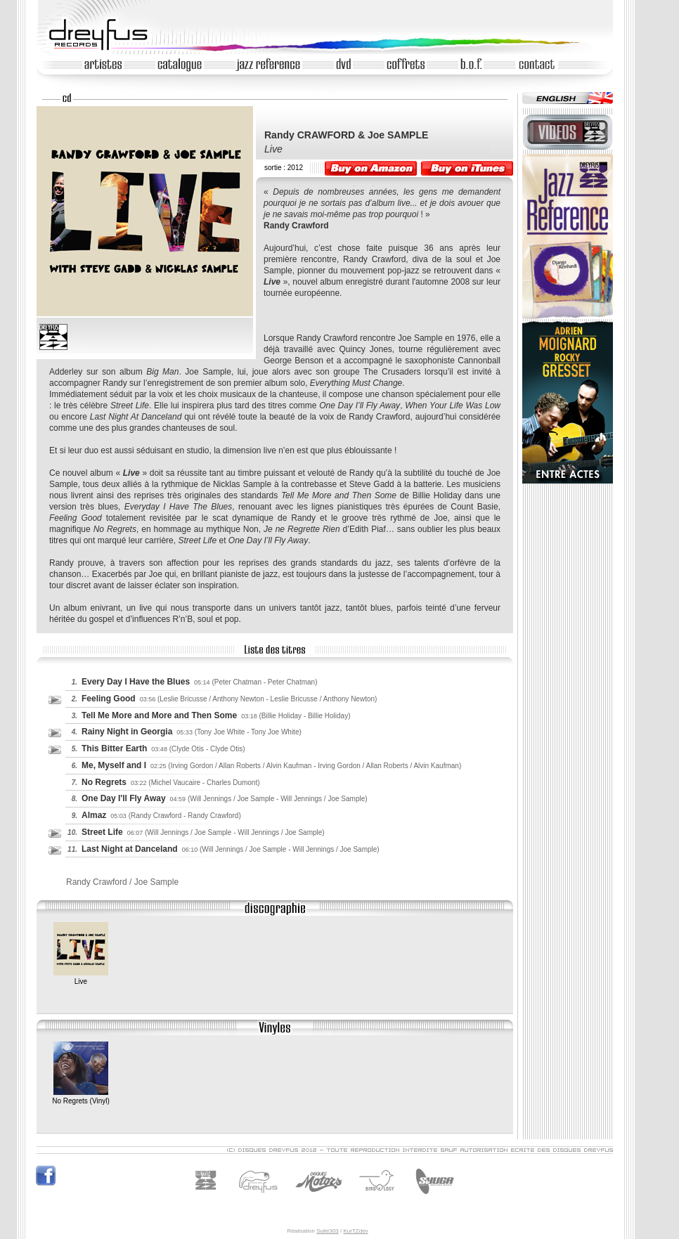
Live (80, 977)
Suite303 (327, 1231)
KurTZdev (355, 1231)
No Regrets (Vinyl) (81, 1097)
